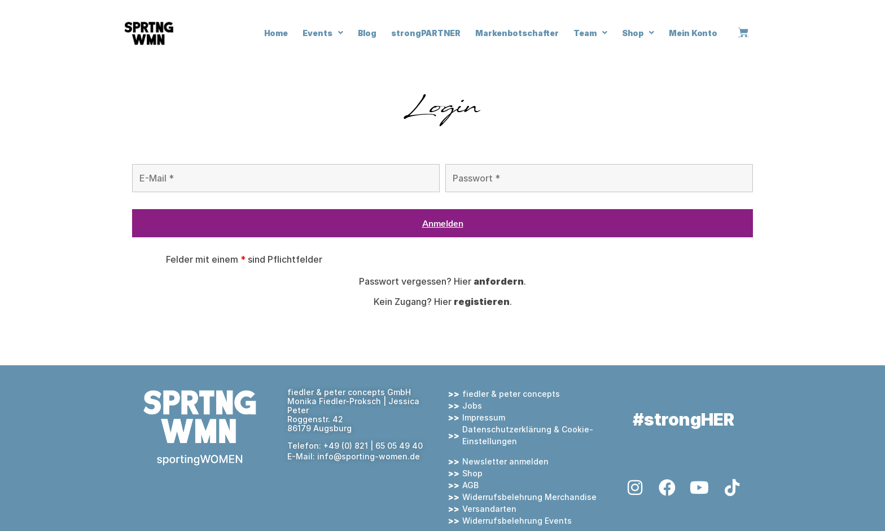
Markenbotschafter (517, 33)
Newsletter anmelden (505, 461)
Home (276, 33)
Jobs (472, 405)
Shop (638, 32)
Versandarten (489, 509)
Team (590, 32)
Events (323, 32)
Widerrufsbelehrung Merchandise (529, 497)
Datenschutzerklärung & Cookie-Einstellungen (527, 435)
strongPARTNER (426, 33)
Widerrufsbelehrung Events (517, 520)
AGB (470, 485)
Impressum (483, 417)
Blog (367, 33)
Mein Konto (693, 33)
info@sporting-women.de (368, 456)
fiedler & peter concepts (511, 394)
